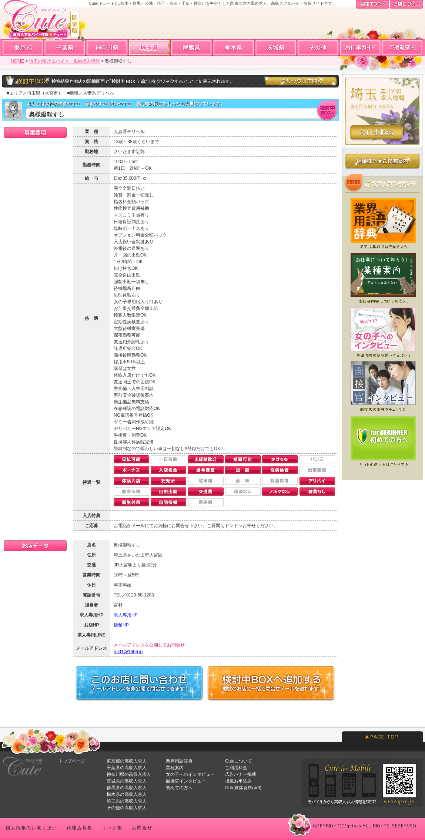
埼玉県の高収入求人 (127, 801)
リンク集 (112, 827)
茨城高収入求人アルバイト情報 (276, 47)
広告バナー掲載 (240, 774)
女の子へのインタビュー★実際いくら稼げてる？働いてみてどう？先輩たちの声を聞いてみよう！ (382, 331)
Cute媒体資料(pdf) (243, 787)
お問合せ (142, 827)
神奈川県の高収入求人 (129, 774)
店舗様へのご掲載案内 (382, 162)
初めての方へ (179, 787)
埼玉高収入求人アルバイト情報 (149, 47)
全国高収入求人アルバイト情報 (318, 47)
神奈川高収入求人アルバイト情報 (107, 47)
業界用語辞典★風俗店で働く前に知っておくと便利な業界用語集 (382, 221)
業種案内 (175, 767)
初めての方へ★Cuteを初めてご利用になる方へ (382, 441)
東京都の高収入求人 (127, 761)
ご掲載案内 (402, 47)
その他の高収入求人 (127, 807)
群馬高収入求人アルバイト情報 (192, 47)
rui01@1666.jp (128, 651)
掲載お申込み (238, 781)
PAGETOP (382, 736)
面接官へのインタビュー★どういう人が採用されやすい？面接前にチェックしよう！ (382, 386)
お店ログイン (406, 5)
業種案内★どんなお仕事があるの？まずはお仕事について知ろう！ (382, 276)
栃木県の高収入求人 (127, 794)
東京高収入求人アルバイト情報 (23, 47)
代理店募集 (80, 827)
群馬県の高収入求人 (127, 787)
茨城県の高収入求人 (127, 781)
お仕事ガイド (360, 47)
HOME (17, 61)
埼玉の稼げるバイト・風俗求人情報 (64, 61)
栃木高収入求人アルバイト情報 (234, 47)
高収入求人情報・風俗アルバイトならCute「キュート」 (40, 22)
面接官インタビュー (186, 781)
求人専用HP (126, 615)
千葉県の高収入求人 (127, 767)
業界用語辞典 (179, 761)
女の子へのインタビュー (190, 774)
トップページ (71, 761)
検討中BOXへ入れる (328, 110)
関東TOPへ (372, 5)
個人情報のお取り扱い (31, 827)
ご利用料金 (236, 767)
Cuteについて (238, 761)
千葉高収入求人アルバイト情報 (65, 47)
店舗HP (121, 625)
